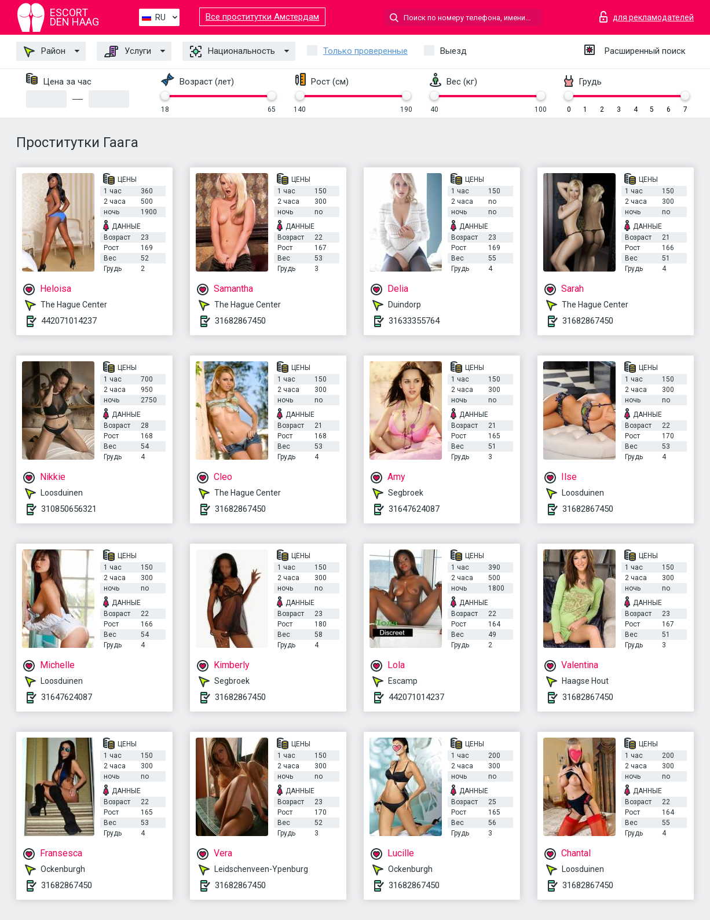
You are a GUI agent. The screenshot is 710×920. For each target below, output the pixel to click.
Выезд (453, 51)
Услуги (127, 51)
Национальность (232, 51)
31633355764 (414, 321)
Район (44, 51)
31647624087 (414, 509)
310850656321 (69, 509)
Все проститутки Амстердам (262, 17)
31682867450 (240, 321)
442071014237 (69, 321)
